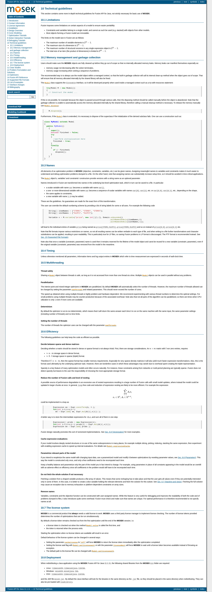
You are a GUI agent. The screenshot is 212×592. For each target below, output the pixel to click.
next (185, 2)
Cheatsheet (13, 117)
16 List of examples (15, 82)
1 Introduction (12, 21)
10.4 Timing (14, 55)
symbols (193, 2)
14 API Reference (17, 77)
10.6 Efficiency (16, 60)
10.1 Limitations (16, 45)
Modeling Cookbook (17, 112)
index (202, 2)
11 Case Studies (14, 67)
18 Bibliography (13, 87)
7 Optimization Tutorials (17, 35)
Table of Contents (16, 17)
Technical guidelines (42, 2)
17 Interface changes (15, 85)
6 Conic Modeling (14, 33)
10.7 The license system (20, 63)
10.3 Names (15, 53)
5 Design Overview (15, 30)
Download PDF (14, 107)
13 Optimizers (13, 75)
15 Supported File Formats (18, 80)
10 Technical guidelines (16, 43)
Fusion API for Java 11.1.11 (19, 2)
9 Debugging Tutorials (16, 40)
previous (177, 2)
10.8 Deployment (17, 65)
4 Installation (12, 28)
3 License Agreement (16, 26)
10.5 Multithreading (18, 58)
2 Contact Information (16, 23)
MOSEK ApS (180, 590)
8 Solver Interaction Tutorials (19, 38)
